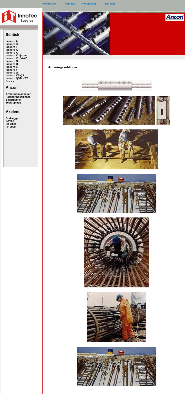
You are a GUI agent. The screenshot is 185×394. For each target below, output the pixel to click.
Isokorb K (12, 52)
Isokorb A (12, 41)
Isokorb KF (12, 49)
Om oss (70, 3)
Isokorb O (12, 61)
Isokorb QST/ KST (17, 78)
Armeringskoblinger (18, 94)
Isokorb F (12, 46)
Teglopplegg (13, 102)
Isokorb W (12, 72)
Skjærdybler (13, 99)
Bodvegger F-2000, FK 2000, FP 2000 (12, 122)
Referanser (89, 3)
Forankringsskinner (18, 96)
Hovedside (49, 3)
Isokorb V (12, 69)
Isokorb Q (12, 64)
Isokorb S (12, 66)
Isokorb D (12, 44)
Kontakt (110, 3)
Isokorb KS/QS (15, 75)
